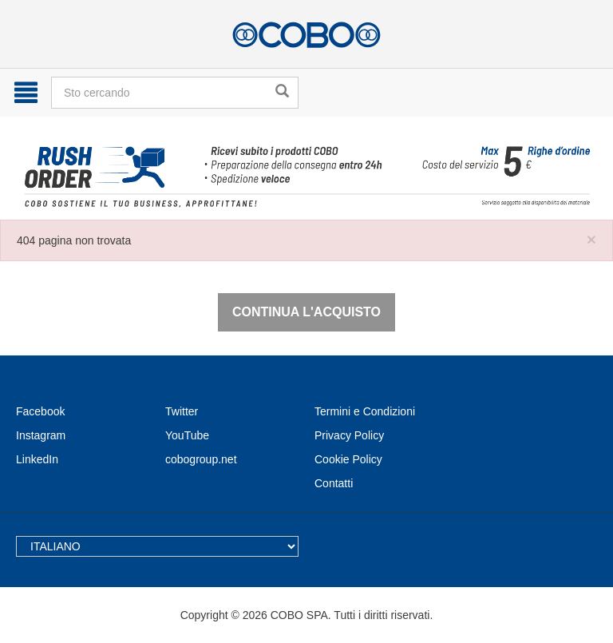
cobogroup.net (201, 459)
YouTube (187, 435)
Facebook (40, 411)
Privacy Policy (349, 435)
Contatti (333, 483)
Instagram (40, 435)
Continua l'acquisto (306, 312)
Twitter (181, 411)
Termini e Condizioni (364, 411)
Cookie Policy (348, 459)
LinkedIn (37, 459)
